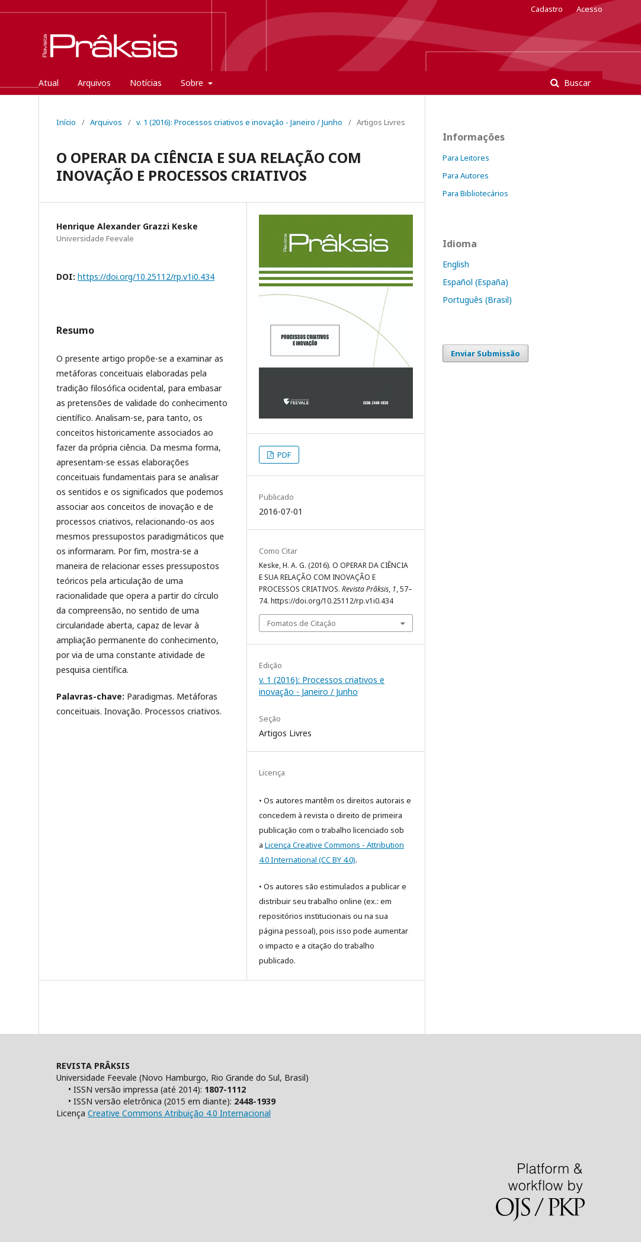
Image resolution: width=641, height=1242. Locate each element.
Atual (49, 82)
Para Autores (466, 175)
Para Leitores (466, 157)
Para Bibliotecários (475, 193)
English (456, 264)
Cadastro (547, 9)
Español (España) (475, 282)
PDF (283, 454)
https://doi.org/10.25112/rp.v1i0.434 (146, 276)
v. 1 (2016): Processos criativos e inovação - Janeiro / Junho (239, 122)
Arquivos (94, 82)
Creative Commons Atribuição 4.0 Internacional (179, 1113)
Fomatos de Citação (301, 623)
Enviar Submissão (485, 353)
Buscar (576, 82)
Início (66, 122)
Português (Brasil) (477, 299)
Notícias (146, 82)
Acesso (589, 9)
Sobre (193, 82)
